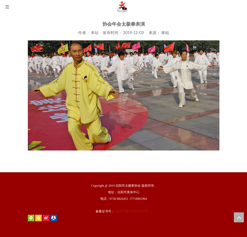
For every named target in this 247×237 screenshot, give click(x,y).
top (239, 217)
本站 (165, 32)
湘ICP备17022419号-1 (133, 211)
